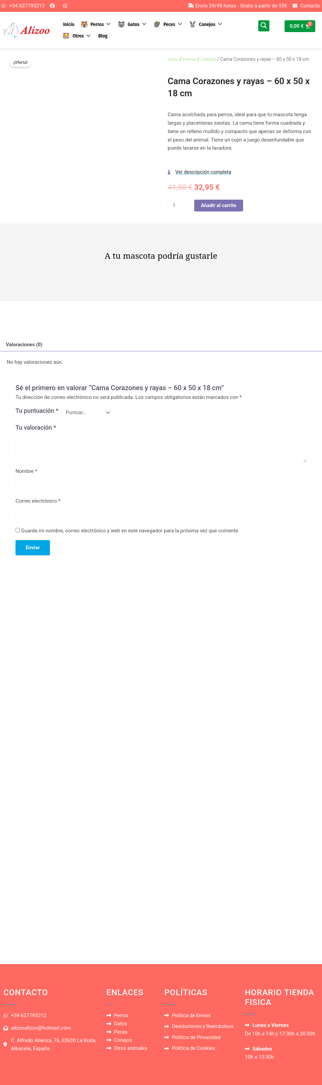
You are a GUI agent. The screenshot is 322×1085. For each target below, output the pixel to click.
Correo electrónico (38, 502)
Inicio (173, 59)
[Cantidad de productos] (177, 206)
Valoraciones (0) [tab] (24, 345)
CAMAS (209, 59)
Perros (190, 59)
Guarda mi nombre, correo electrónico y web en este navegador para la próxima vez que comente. (130, 532)
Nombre (26, 472)
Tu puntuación (37, 411)
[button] (96, 24)
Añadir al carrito (219, 206)
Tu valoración (36, 428)
